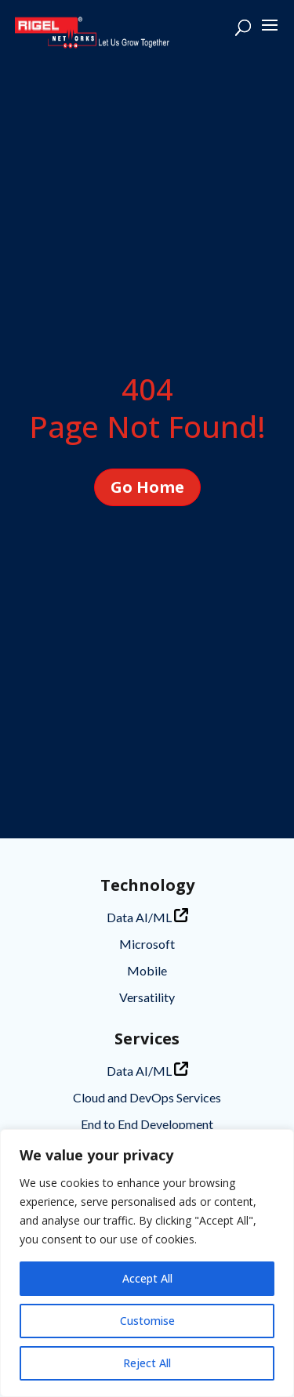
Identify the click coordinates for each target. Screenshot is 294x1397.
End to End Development (147, 1124)
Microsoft (147, 943)
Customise (147, 1320)
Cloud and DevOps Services (147, 1097)
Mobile (147, 970)
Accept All (147, 1278)
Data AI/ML (147, 916)
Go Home (147, 487)
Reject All (147, 1362)
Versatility (147, 997)
